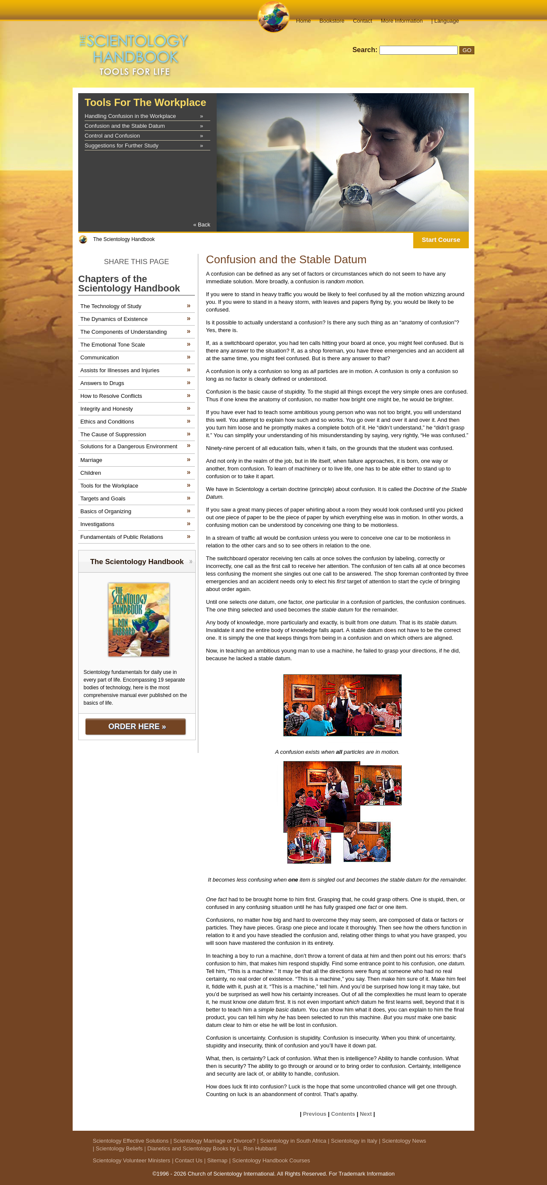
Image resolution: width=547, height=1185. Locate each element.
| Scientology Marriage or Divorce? (213, 1141)
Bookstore (332, 21)
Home (303, 21)
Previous (314, 1114)
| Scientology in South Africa (291, 1141)
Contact (362, 21)
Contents (343, 1114)
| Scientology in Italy (352, 1141)
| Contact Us (187, 1160)
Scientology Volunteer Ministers (131, 1160)
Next (366, 1114)
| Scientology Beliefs (118, 1148)
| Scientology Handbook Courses (269, 1160)
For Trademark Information (361, 1173)
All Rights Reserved (301, 1173)
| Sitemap (216, 1160)
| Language (445, 21)
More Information (402, 21)
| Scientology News (402, 1141)
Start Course (441, 239)
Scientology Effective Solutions (131, 1141)
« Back (201, 224)
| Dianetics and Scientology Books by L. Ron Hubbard (210, 1148)
